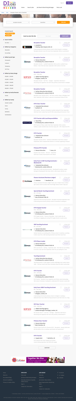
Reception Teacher (39, 43)
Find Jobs (63, 22)
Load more (47, 347)
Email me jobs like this (29, 36)
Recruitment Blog (7, 377)
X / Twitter (61, 375)
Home (2, 12)
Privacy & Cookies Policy (9, 382)
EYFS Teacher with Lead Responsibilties (46, 118)
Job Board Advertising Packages (28, 377)
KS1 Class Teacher (39, 304)
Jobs (7, 12)
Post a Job (23, 375)
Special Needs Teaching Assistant (44, 191)
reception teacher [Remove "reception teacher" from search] (9, 33)
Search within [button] (8, 39)
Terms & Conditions (7, 380)
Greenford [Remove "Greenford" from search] (8, 35)
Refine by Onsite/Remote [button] (12, 92)
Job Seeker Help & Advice (45, 380)
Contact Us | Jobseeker (44, 389)
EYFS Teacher (38, 133)
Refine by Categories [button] (10, 47)
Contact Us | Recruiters (26, 386)
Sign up (69, 3)
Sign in (62, 3)
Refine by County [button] (9, 99)
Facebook (61, 372)
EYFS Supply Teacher (40, 208)
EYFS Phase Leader (39, 241)
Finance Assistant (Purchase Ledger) (45, 177)
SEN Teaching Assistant (41, 224)
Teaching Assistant (39, 256)
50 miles (7, 42)
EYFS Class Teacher (39, 104)
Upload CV (41, 377)
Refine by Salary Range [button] (11, 73)
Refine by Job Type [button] (10, 57)
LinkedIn (61, 377)
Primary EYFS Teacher (40, 148)
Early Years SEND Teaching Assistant (45, 287)
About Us (5, 375)
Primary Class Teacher (40, 321)
